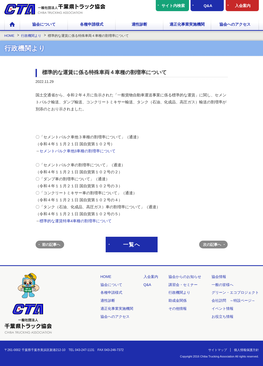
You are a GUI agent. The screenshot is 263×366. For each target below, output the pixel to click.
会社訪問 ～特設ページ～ (233, 300)
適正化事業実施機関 (187, 24)
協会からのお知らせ (184, 277)
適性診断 (139, 24)
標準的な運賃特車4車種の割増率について (75, 221)
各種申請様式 (91, 24)
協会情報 (219, 277)
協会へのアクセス (235, 24)
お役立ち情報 (222, 316)
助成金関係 (177, 300)
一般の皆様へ (222, 285)
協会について (44, 24)
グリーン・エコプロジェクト (235, 292)
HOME (12, 24)
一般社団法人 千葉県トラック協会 (54, 9)
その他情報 (177, 308)
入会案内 (243, 5)
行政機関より (179, 292)
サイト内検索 (173, 5)
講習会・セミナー (183, 285)
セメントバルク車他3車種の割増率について (77, 151)
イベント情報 (222, 308)
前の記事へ (51, 244)
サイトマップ (217, 350)
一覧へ (131, 244)
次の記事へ (212, 244)
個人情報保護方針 (246, 350)
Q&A (208, 5)
